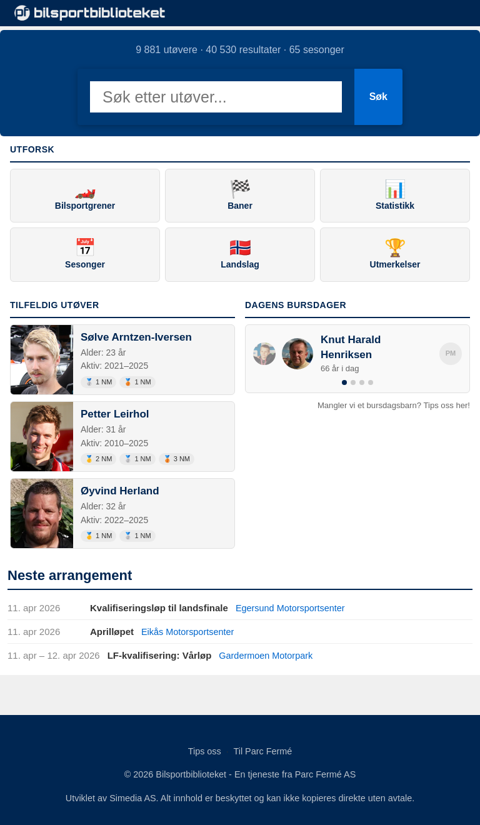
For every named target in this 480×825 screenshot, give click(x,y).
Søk (378, 96)
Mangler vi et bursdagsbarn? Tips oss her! (394, 405)
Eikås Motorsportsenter (189, 631)
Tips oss (204, 751)
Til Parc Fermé (262, 751)
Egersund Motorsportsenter (292, 607)
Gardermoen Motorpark (267, 655)
